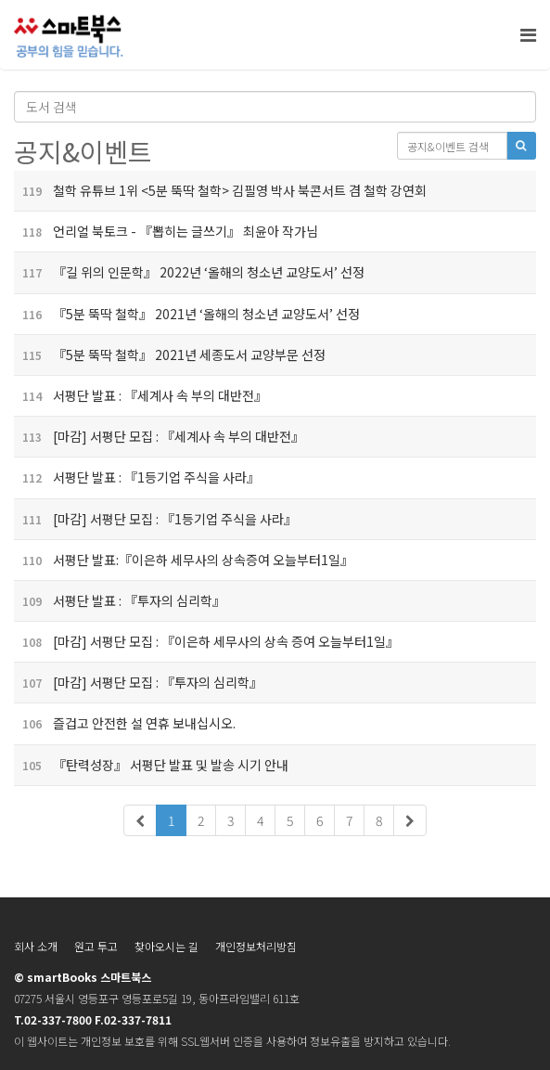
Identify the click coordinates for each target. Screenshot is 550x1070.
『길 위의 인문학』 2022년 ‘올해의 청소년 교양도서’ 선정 (189, 272)
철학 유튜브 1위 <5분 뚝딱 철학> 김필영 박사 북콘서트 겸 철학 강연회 (220, 190)
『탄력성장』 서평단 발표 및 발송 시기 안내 (151, 764)
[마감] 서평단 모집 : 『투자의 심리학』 (138, 682)
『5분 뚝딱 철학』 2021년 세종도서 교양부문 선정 (170, 354)
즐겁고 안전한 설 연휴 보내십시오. (125, 723)
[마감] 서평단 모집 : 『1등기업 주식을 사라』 (155, 518)
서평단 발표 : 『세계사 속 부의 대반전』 (140, 395)
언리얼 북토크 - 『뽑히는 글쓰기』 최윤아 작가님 (166, 231)
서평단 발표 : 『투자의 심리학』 (119, 600)
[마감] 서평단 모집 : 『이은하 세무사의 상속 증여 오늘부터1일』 (206, 641)
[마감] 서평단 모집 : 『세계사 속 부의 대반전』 (159, 436)
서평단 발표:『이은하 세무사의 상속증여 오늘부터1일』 (183, 559)
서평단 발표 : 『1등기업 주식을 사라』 (137, 477)
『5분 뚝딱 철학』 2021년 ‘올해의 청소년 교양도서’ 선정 (187, 313)
